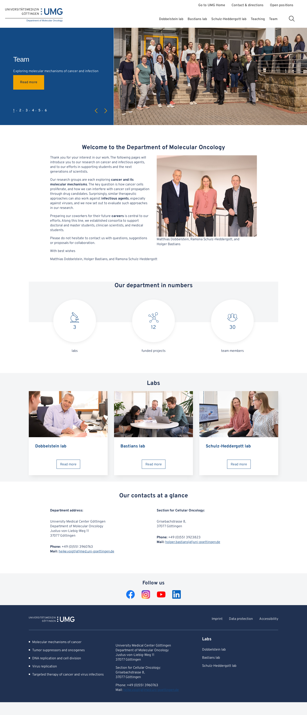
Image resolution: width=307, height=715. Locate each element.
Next (105, 110)
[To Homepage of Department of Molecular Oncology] (52, 619)
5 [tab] (39, 110)
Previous (96, 110)
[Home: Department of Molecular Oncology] (34, 15)
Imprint (217, 619)
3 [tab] (27, 110)
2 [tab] (20, 110)
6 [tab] (46, 110)
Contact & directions (248, 5)
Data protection (241, 619)
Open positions (281, 5)
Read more (28, 82)
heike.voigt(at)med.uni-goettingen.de (86, 551)
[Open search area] (291, 18)
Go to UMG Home (211, 5)
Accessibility (268, 619)
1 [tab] (13, 110)
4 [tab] (33, 110)
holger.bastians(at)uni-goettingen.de (192, 542)
